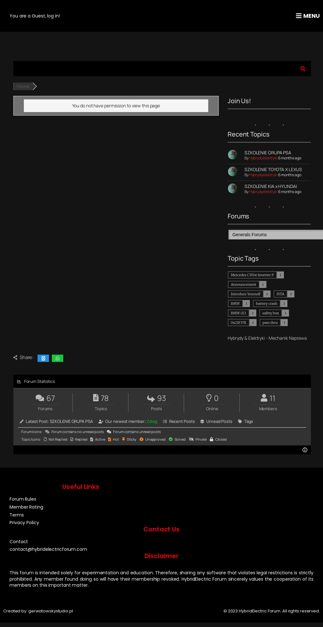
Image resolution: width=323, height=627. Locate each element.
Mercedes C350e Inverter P (252, 275)
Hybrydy (236, 338)
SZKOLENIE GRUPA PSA (267, 153)
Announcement (243, 284)
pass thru (270, 322)
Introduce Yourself (245, 294)
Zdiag (152, 421)
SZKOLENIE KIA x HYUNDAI (270, 186)
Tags (248, 421)
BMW (235, 303)
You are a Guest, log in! (35, 16)
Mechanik (278, 338)
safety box (270, 313)
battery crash (266, 303)
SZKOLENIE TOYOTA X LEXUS (273, 169)
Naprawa (298, 338)
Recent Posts (182, 421)
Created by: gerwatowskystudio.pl (38, 611)
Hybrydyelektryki (263, 158)
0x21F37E (238, 322)
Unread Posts (219, 421)
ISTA (280, 294)
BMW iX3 (238, 313)
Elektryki (256, 338)
